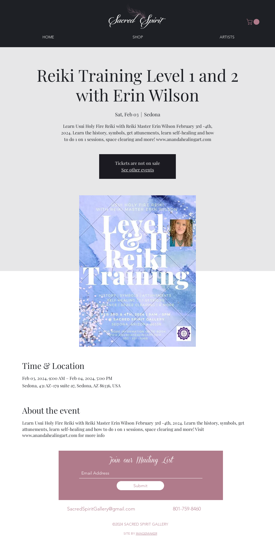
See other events (137, 170)
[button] (254, 22)
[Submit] (140, 485)
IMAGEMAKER (146, 533)
